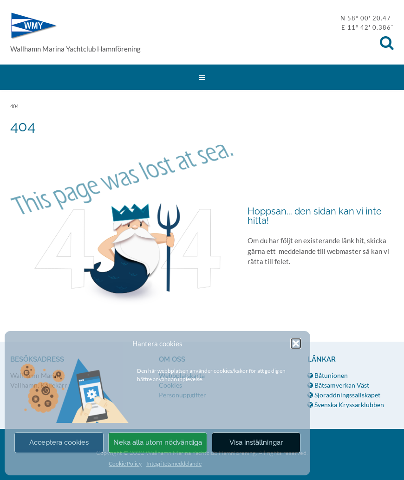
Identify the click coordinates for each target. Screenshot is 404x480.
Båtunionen (327, 375)
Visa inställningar (256, 442)
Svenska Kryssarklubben (345, 405)
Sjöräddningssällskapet (343, 395)
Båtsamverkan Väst (338, 385)
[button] (295, 343)
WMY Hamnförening (33, 26)
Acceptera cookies (59, 442)
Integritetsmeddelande (174, 463)
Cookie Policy (125, 463)
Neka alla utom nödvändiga (157, 442)
